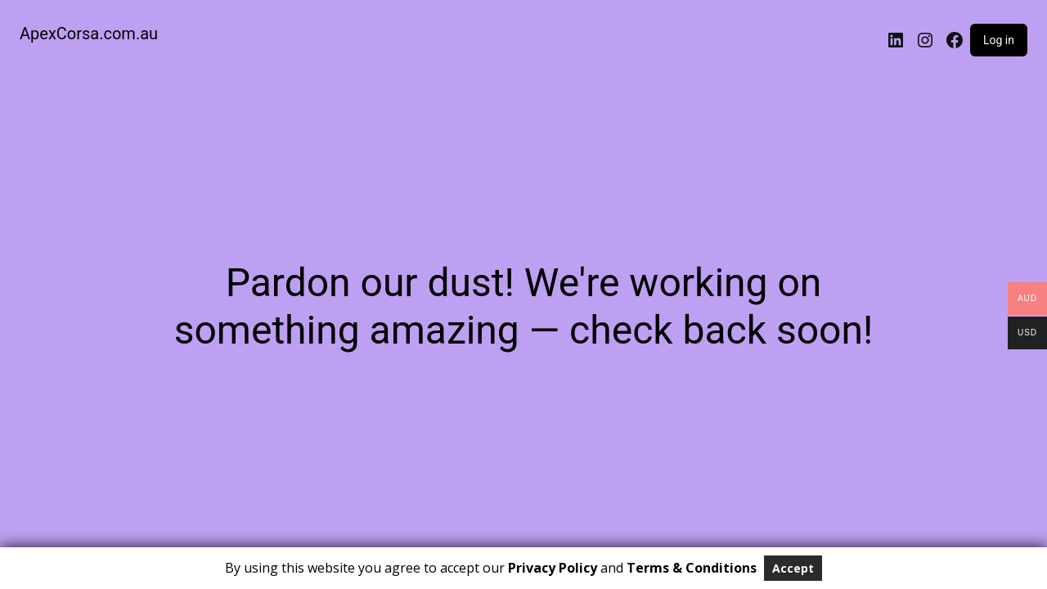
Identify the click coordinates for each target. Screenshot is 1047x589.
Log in (998, 40)
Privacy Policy (552, 568)
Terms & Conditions (692, 568)
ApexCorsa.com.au (89, 33)
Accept (793, 568)
